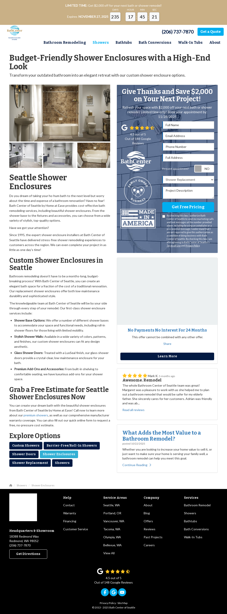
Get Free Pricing (188, 207)
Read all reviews (133, 410)
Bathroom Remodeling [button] (64, 42)
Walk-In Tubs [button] (190, 42)
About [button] (214, 42)
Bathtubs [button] (123, 42)
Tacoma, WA (111, 529)
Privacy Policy (193, 245)
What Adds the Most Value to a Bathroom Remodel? (161, 436)
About (148, 505)
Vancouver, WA (113, 521)
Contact (69, 505)
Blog (147, 513)
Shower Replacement (30, 463)
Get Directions (28, 554)
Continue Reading (136, 465)
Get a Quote (210, 32)
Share (167, 344)
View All (109, 553)
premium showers (35, 415)
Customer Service (75, 529)
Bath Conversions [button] (155, 42)
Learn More (167, 356)
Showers (62, 463)
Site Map (122, 603)
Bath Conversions (196, 529)
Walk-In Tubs (193, 537)
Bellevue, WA (112, 545)
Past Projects (153, 537)
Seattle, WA (111, 505)
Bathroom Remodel (197, 505)
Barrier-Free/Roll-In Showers (72, 445)
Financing (69, 521)
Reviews (149, 529)
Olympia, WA (112, 537)
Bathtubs (190, 521)
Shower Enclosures (59, 454)
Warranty (69, 513)
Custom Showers (25, 445)
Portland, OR (112, 513)
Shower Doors (24, 454)
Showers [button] (101, 42)
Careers (149, 545)
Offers (148, 521)
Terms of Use (174, 245)
